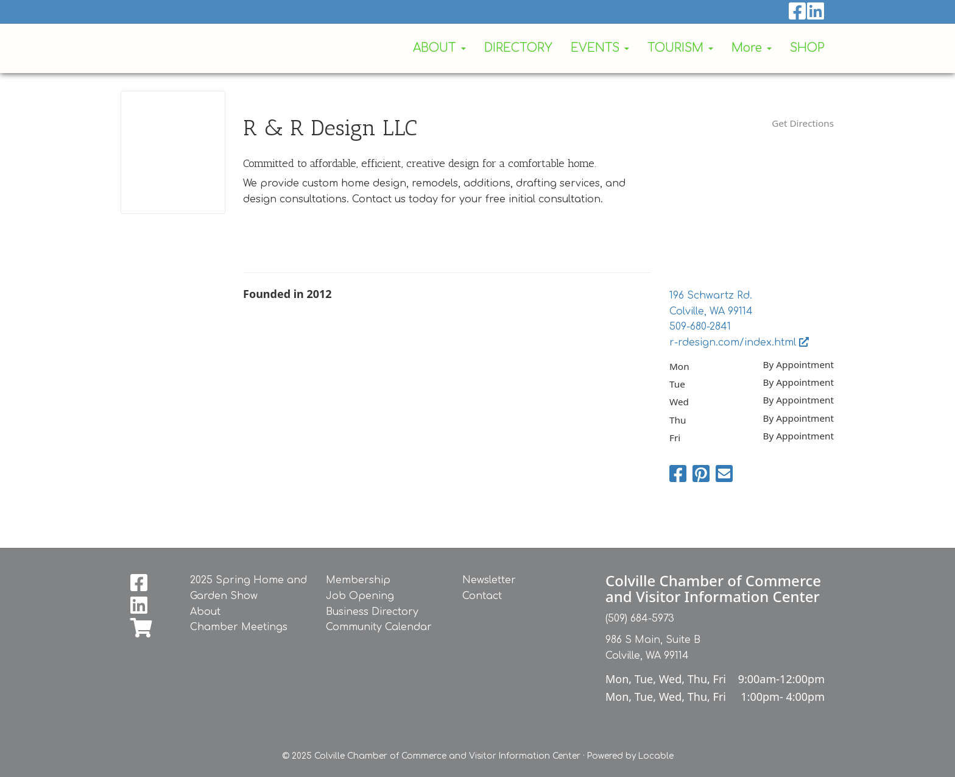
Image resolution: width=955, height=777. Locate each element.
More (751, 47)
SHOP (807, 47)
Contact (482, 596)
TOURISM (680, 47)
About (205, 611)
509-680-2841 (700, 326)
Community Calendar (379, 627)
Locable (656, 756)
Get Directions (803, 123)
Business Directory (372, 611)
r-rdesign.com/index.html (739, 342)
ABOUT (439, 47)
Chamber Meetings (238, 627)
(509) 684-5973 (639, 618)
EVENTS (600, 47)
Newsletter (489, 580)
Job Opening (360, 596)
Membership (358, 580)
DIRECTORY (518, 47)
